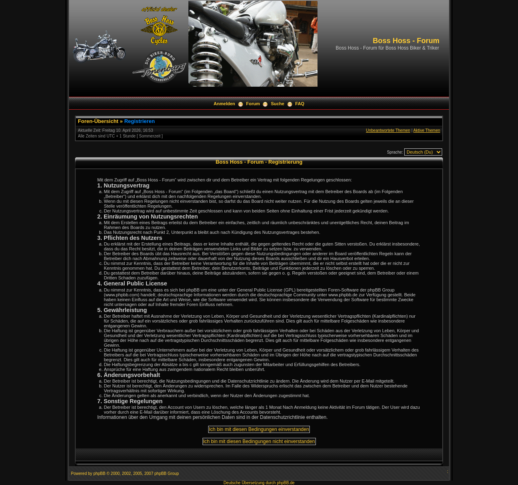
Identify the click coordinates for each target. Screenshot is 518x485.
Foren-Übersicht (98, 121)
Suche (277, 103)
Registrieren (139, 121)
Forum (253, 103)
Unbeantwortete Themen (388, 130)
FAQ (300, 103)
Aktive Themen (426, 130)
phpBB (99, 473)
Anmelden (224, 103)
